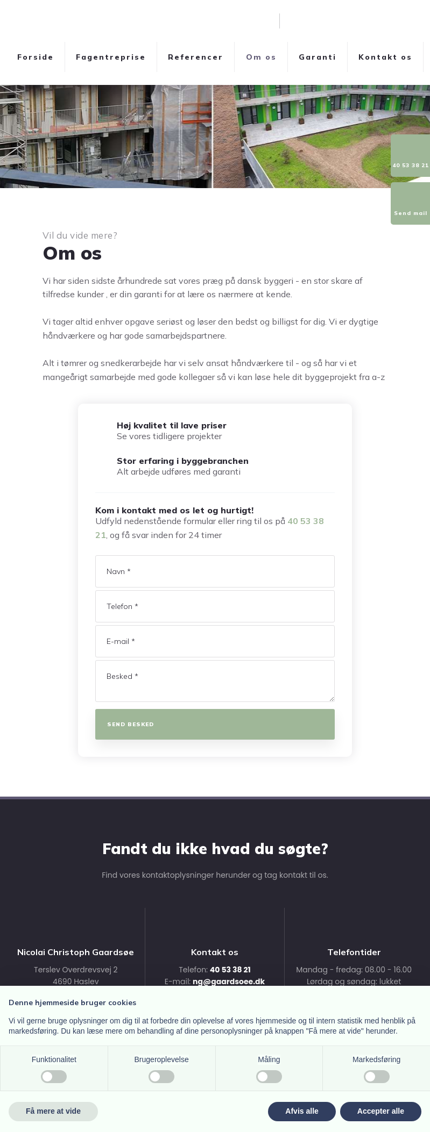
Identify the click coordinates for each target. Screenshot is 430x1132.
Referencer (195, 57)
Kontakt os (385, 57)
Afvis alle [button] (301, 1111)
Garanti (317, 57)
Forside (35, 57)
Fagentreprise (111, 57)
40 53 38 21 (230, 969)
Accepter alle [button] (380, 1111)
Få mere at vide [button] (53, 1111)
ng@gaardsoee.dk (229, 981)
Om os (261, 57)
